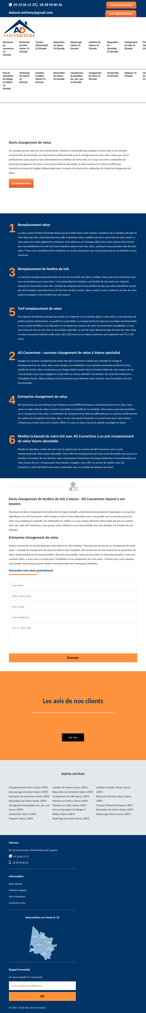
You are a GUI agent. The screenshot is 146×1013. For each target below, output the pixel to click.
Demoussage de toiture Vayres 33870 (28, 792)
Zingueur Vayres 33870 (21, 818)
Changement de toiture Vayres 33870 (28, 787)
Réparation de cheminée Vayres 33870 (72, 792)
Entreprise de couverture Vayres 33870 (29, 796)
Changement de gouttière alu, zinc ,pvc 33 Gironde (76, 77)
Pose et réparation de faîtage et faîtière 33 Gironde (8, 80)
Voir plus (73, 737)
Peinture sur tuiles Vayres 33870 (69, 805)
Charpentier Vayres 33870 (22, 814)
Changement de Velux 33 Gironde (95, 76)
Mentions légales (18, 890)
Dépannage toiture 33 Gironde (76, 45)
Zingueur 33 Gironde (130, 74)
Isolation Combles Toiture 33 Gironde (40, 77)
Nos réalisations (121, 13)
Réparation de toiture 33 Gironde (59, 45)
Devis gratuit (15, 883)
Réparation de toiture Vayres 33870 (115, 809)
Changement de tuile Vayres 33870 (70, 796)
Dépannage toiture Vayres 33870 (113, 814)
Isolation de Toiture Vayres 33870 (69, 787)
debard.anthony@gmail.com (31, 12)
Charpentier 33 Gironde (113, 74)
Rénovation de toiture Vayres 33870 (28, 800)
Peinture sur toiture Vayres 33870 (70, 800)
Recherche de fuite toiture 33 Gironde (24, 47)
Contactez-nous (121, 5)
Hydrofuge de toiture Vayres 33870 (70, 818)
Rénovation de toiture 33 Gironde (59, 76)
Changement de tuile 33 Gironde (130, 45)
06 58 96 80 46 (51, 4)
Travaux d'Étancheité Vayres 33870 (114, 805)
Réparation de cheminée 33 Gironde (112, 47)
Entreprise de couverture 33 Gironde (8, 48)
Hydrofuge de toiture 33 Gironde (24, 77)
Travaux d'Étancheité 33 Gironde (41, 45)
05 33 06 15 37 (25, 4)
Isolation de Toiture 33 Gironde (94, 45)
